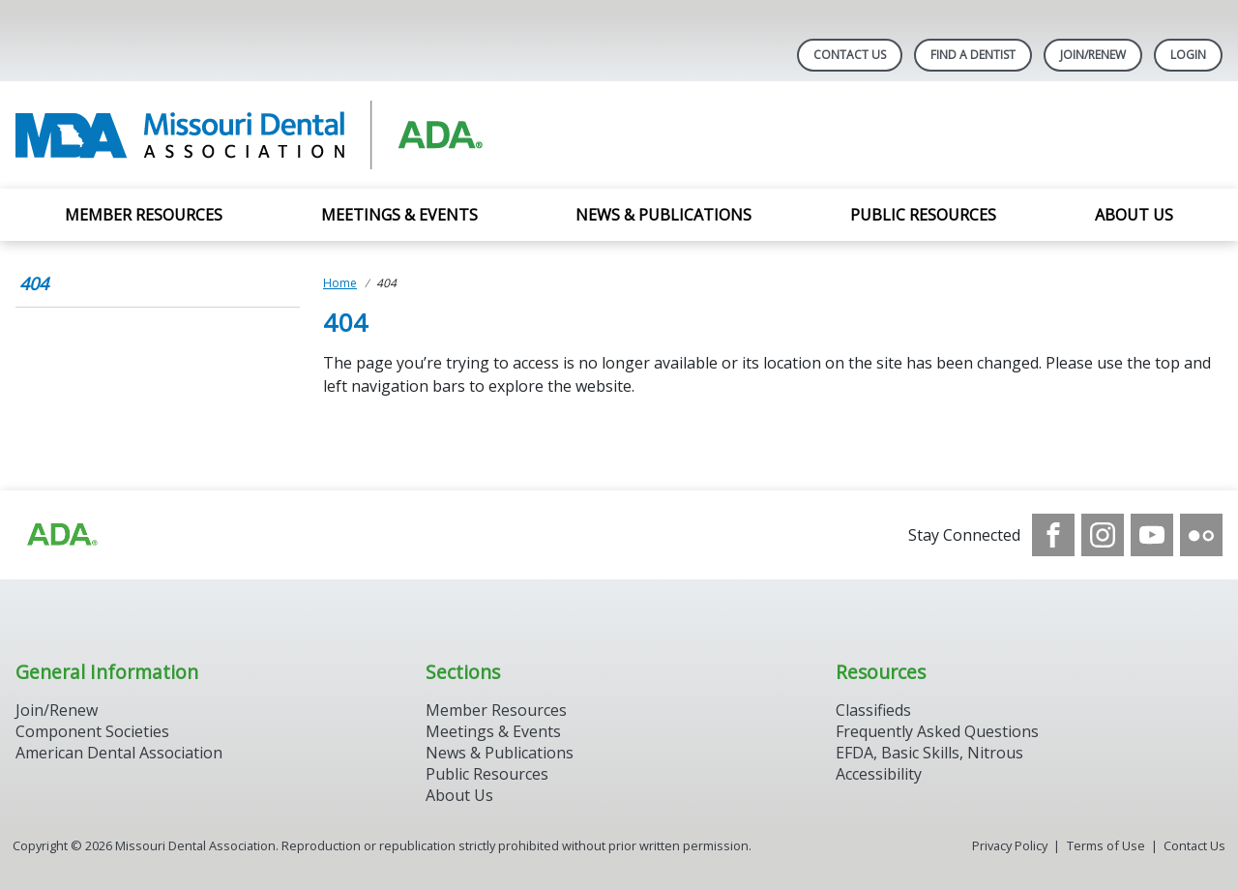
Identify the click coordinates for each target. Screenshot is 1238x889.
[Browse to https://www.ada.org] (60, 535)
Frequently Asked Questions (937, 731)
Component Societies (92, 731)
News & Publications (663, 214)
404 (33, 283)
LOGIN (1188, 54)
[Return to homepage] (265, 135)
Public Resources (923, 214)
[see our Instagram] (1102, 535)
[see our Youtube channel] (1152, 535)
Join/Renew (1093, 54)
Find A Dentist (973, 54)
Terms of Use (1106, 845)
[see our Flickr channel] (1201, 535)
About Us (1134, 214)
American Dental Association (118, 752)
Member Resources (143, 214)
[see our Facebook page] (1053, 535)
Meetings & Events (399, 214)
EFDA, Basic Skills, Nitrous (929, 752)
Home (340, 283)
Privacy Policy (1009, 845)
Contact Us (849, 54)
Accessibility (879, 774)
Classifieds (873, 710)
